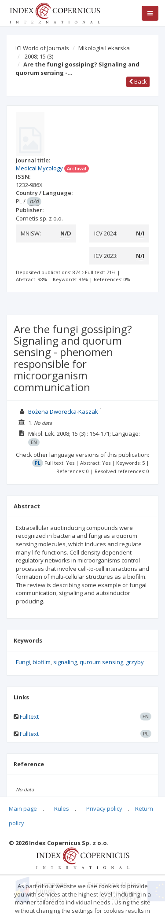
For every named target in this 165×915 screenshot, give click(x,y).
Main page (23, 808)
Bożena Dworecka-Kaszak (63, 411)
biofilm (42, 662)
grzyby (135, 662)
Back (138, 81)
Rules (61, 808)
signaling (65, 662)
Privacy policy (104, 808)
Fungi (23, 662)
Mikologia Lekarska (104, 48)
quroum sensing (101, 662)
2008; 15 (39, 56)
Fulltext (29, 716)
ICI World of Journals (42, 48)
